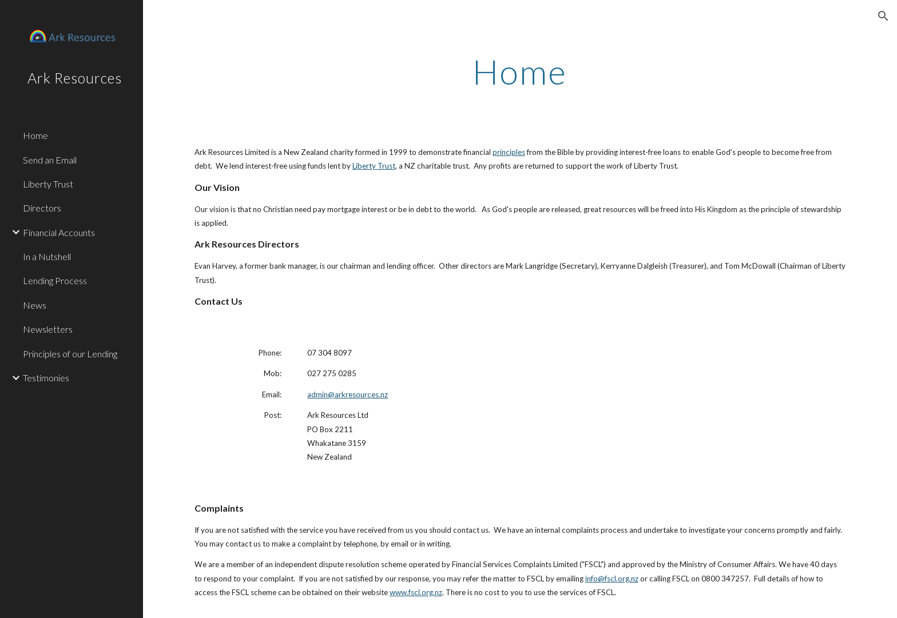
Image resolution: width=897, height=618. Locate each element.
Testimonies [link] (46, 377)
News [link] (34, 305)
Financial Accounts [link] (59, 232)
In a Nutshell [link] (47, 256)
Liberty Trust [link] (48, 183)
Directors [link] (42, 207)
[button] (883, 16)
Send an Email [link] (50, 159)
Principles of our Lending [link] (70, 353)
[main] (520, 71)
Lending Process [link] (55, 280)
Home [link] (35, 135)
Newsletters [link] (48, 329)
